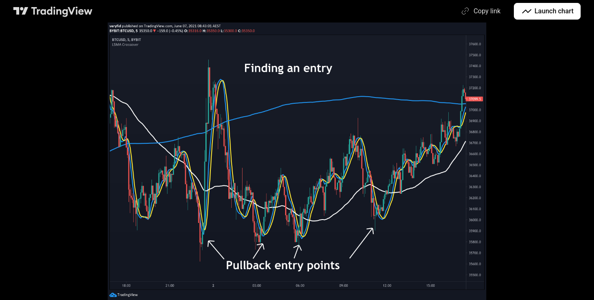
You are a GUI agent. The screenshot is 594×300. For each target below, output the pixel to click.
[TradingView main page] (53, 11)
